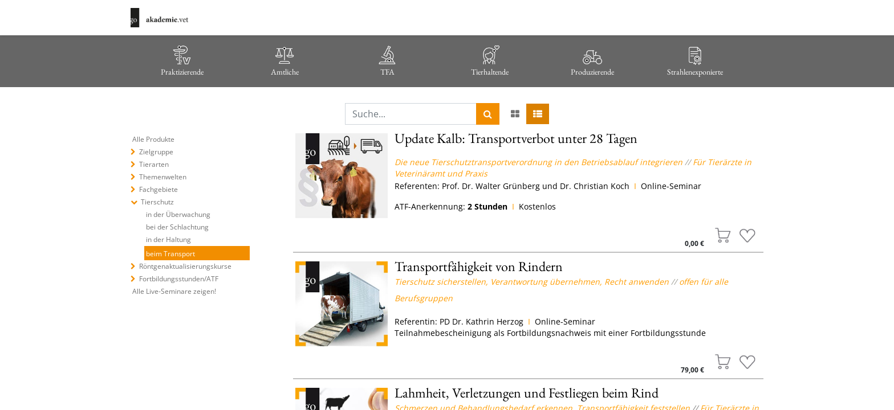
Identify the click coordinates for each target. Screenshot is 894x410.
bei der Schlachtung (177, 227)
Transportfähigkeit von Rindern (479, 266)
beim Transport (170, 254)
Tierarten (154, 164)
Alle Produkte (153, 139)
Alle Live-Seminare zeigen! (174, 291)
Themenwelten (162, 177)
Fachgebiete (158, 189)
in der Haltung (168, 239)
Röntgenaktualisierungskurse (185, 266)
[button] (723, 235)
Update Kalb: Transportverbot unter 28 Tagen (516, 138)
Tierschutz (157, 202)
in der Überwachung (178, 214)
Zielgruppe (156, 152)
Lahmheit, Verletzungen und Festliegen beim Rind (527, 392)
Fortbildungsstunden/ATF (178, 279)
